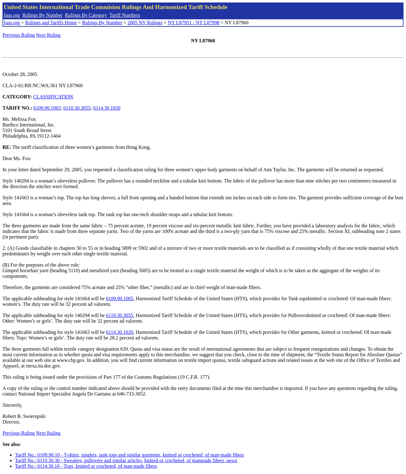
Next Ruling (48, 35)
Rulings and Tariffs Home (51, 22)
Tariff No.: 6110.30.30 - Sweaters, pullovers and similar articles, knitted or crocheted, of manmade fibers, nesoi (126, 460)
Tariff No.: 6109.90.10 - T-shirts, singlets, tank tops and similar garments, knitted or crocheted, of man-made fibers (129, 454)
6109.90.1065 (47, 108)
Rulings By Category (86, 15)
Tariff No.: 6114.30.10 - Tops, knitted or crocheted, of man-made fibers (86, 466)
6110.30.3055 (77, 108)
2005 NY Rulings (145, 22)
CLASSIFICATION (53, 96)
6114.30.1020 (106, 108)
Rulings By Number (42, 15)
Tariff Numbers (124, 15)
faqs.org (12, 15)
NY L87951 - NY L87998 (194, 22)
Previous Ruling (18, 35)
